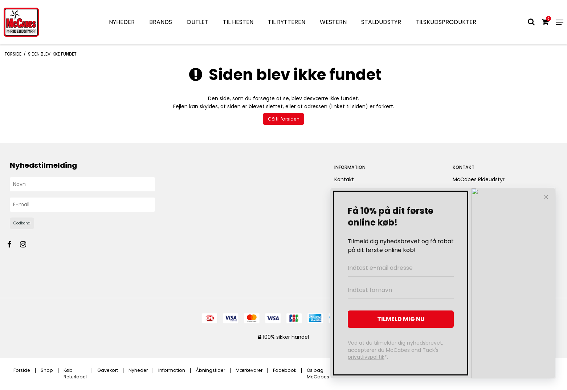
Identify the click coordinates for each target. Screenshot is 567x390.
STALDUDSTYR (381, 22)
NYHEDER (122, 22)
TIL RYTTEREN (286, 22)
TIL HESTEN (238, 22)
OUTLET (197, 22)
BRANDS (160, 22)
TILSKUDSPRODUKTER (446, 22)
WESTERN (333, 22)
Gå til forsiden (283, 119)
